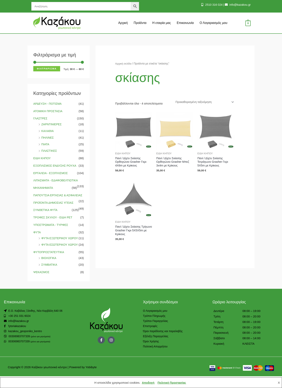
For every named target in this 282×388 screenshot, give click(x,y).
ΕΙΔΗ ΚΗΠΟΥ (42, 158)
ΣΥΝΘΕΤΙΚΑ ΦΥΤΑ (45, 215)
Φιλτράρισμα (47, 68)
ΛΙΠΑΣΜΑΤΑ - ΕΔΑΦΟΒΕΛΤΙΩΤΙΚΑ (56, 180)
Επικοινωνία (185, 23)
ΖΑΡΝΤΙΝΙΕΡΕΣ (51, 124)
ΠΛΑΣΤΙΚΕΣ (49, 150)
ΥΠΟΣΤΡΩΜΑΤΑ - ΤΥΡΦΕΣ (51, 230)
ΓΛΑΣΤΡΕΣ (40, 118)
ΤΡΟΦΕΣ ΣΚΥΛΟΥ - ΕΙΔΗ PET (53, 223)
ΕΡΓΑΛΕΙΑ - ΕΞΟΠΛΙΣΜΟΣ (51, 173)
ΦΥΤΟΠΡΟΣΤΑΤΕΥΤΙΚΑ (49, 263)
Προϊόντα (140, 23)
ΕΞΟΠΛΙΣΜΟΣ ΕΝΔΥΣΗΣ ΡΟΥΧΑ (55, 165)
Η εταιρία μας (161, 23)
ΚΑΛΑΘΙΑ (47, 131)
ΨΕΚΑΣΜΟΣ (41, 283)
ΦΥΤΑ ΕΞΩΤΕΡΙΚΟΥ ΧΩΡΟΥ (60, 244)
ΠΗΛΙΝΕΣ (47, 137)
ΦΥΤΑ (37, 238)
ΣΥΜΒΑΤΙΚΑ (49, 276)
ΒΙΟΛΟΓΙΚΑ (49, 269)
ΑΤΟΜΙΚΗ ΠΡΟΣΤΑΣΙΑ (48, 111)
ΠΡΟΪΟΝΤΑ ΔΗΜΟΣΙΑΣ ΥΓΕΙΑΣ (54, 208)
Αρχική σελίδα (123, 63)
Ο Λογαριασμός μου (213, 23)
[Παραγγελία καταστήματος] (203, 102)
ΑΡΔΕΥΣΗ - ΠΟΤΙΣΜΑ (47, 103)
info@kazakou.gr (239, 4)
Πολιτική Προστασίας (172, 382)
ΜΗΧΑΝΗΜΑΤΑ (43, 187)
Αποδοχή (147, 382)
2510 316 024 (212, 4)
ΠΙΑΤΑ (45, 144)
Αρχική (123, 23)
